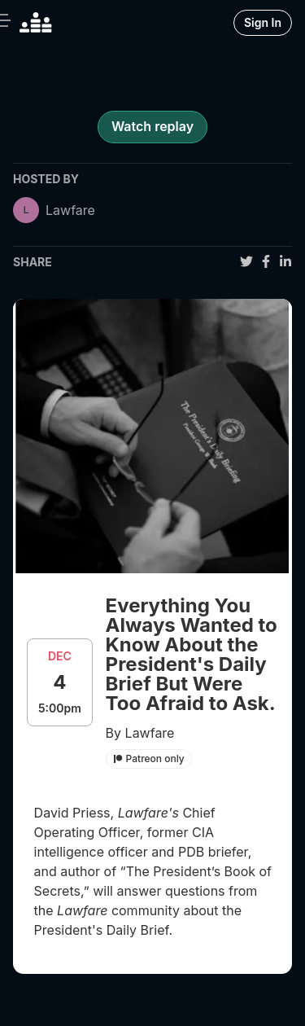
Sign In (262, 22)
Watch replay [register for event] (152, 126)
